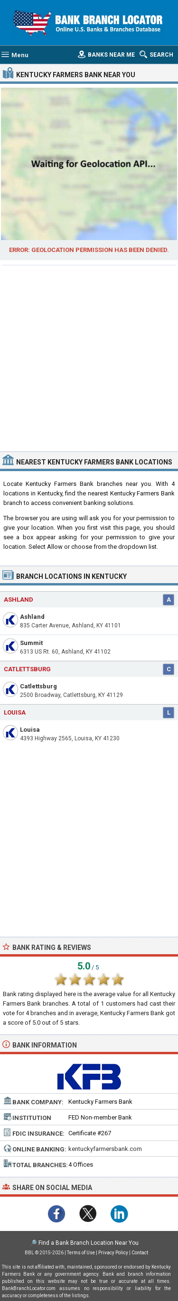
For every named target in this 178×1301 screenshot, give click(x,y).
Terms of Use (81, 1252)
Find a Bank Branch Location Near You (88, 1243)
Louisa (30, 729)
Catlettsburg (38, 686)
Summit (31, 642)
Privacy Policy (113, 1252)
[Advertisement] (89, 357)
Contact (139, 1252)
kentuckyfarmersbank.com (105, 1148)
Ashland (32, 616)
